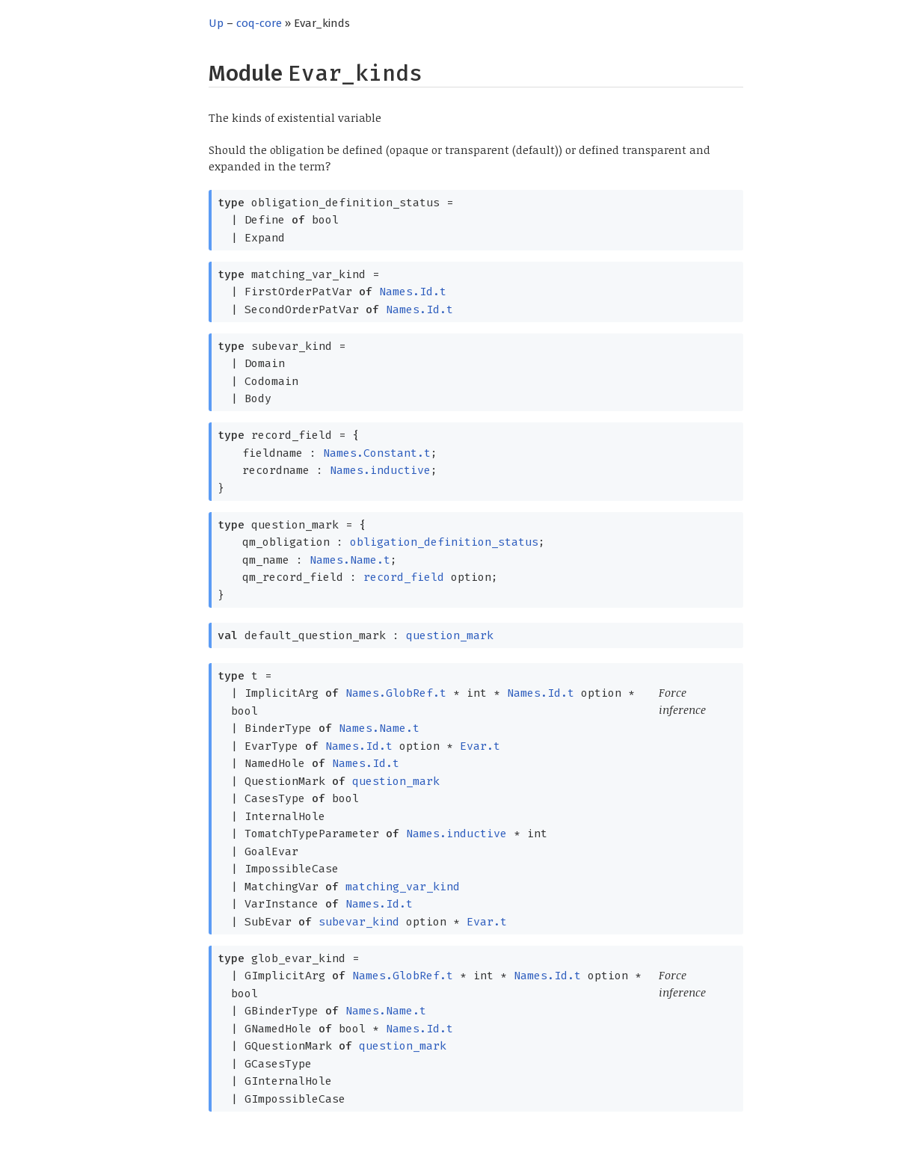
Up (216, 23)
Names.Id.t (412, 291)
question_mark (449, 635)
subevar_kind (359, 921)
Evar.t (480, 746)
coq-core (259, 23)
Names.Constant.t (377, 453)
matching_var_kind (402, 886)
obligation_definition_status (444, 542)
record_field (403, 577)
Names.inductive (380, 470)
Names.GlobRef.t (395, 693)
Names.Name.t (350, 560)
